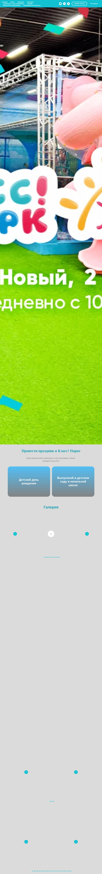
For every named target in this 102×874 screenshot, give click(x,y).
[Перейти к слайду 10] (57, 557)
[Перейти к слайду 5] (49, 557)
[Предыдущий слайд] (15, 534)
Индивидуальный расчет (32, 5)
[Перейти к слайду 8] (54, 557)
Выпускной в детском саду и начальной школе (73, 481)
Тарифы (30, 3)
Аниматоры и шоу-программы (13, 3)
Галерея (4, 2)
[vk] (64, 3)
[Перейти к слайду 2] (44, 557)
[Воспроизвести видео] (51, 534)
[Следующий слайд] (87, 534)
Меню (13, 2)
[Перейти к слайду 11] (59, 557)
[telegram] (68, 3)
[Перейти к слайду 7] (52, 557)
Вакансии (21, 2)
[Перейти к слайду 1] (42, 557)
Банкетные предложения (11, 5)
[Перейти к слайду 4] (47, 557)
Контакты (30, 2)
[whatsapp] (60, 3)
